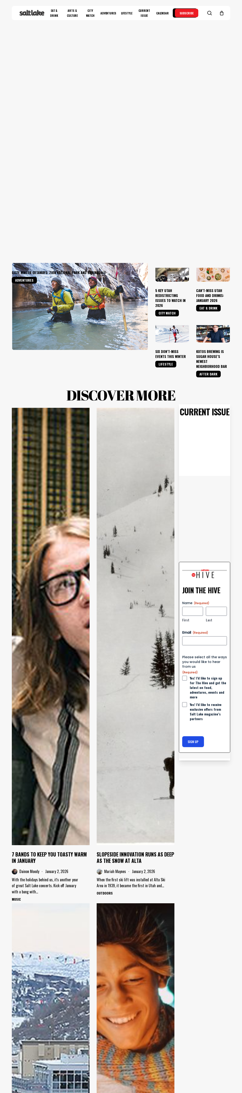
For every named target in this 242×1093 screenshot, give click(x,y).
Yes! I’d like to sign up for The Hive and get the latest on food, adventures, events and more (208, 497)
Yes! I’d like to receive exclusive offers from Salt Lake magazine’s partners (205, 521)
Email (195, 442)
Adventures (24, 89)
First (185, 429)
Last (209, 429)
